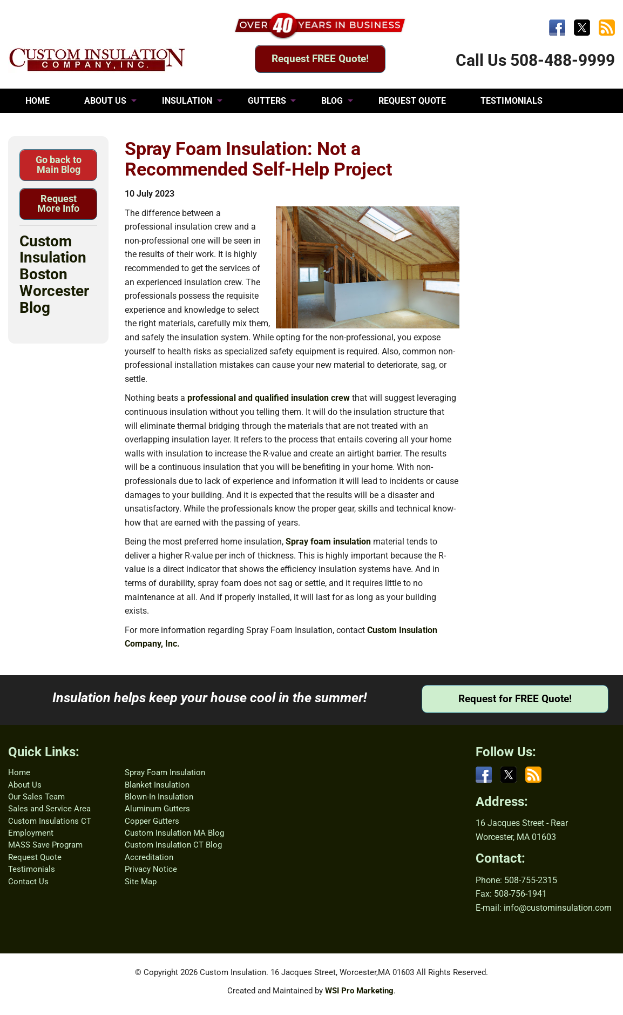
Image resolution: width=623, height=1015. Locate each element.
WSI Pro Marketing (359, 991)
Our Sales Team (36, 797)
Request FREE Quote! (320, 58)
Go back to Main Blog (59, 164)
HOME (37, 101)
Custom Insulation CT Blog (173, 845)
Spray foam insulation (328, 541)
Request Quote (35, 857)
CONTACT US (51, 125)
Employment (30, 833)
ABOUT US (105, 101)
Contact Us (28, 881)
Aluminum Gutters (157, 809)
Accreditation (149, 857)
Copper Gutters (152, 821)
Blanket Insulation (157, 785)
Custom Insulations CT (49, 821)
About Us (25, 785)
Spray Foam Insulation (165, 772)
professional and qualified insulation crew (268, 398)
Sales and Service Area (49, 809)
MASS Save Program (45, 845)
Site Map (141, 881)
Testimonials (31, 869)
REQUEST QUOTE (412, 101)
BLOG (332, 101)
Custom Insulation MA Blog (174, 833)
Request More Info (58, 203)
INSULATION (187, 101)
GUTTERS (267, 101)
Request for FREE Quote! (515, 699)
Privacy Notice (151, 869)
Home (19, 772)
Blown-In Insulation (159, 797)
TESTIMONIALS (511, 101)
